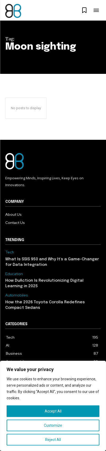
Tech (9, 252)
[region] (53, 406)
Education (14, 274)
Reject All (53, 440)
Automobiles (16, 295)
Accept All (53, 411)
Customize (53, 425)
